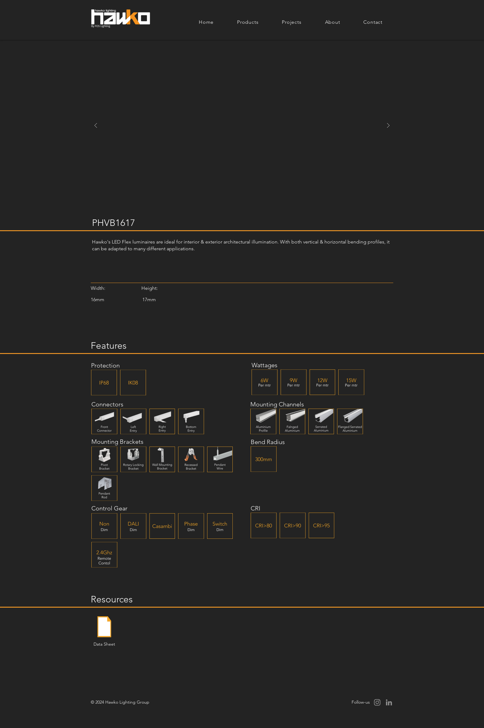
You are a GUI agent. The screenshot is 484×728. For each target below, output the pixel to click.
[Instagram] (377, 702)
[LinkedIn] (389, 702)
